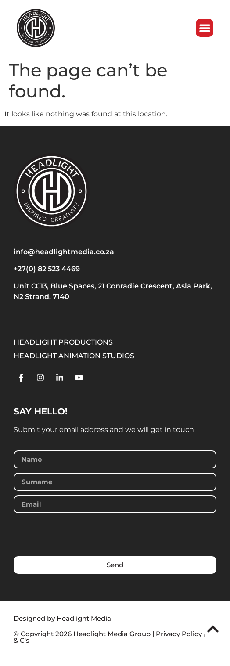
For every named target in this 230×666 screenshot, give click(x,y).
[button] (208, 28)
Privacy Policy (179, 634)
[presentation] (80, 535)
